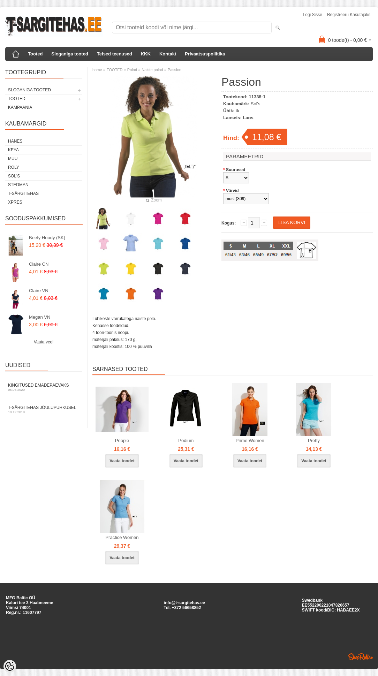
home (97, 70)
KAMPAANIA (20, 107)
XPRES (15, 202)
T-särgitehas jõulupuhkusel (43, 409)
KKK (146, 53)
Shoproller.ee (360, 656)
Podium (186, 440)
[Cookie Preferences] (9, 666)
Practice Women (121, 537)
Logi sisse (312, 14)
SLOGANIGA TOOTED (29, 90)
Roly (13, 167)
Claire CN (38, 264)
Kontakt (167, 53)
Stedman (18, 184)
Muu (12, 158)
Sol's (14, 176)
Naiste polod (152, 70)
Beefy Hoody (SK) (47, 237)
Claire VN (38, 290)
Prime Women (250, 440)
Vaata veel (43, 342)
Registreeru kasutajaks (348, 14)
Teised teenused (114, 53)
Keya (13, 149)
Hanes (15, 141)
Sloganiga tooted (69, 53)
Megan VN (39, 317)
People (122, 440)
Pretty (314, 440)
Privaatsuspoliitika (205, 53)
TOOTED (16, 98)
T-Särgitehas (23, 193)
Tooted (35, 53)
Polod (132, 70)
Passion (174, 70)
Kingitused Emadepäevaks (43, 387)
